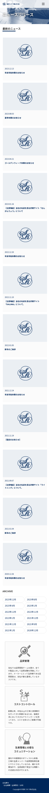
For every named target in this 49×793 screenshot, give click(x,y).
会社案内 (5, 783)
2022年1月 (10, 618)
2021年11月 (10, 624)
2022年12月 (10, 611)
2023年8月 (32, 599)
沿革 (21, 785)
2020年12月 (32, 630)
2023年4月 (10, 605)
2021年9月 (32, 624)
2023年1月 (32, 605)
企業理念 (15, 785)
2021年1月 (10, 630)
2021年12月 (32, 618)
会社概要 (7, 785)
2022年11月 (32, 611)
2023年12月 (10, 599)
